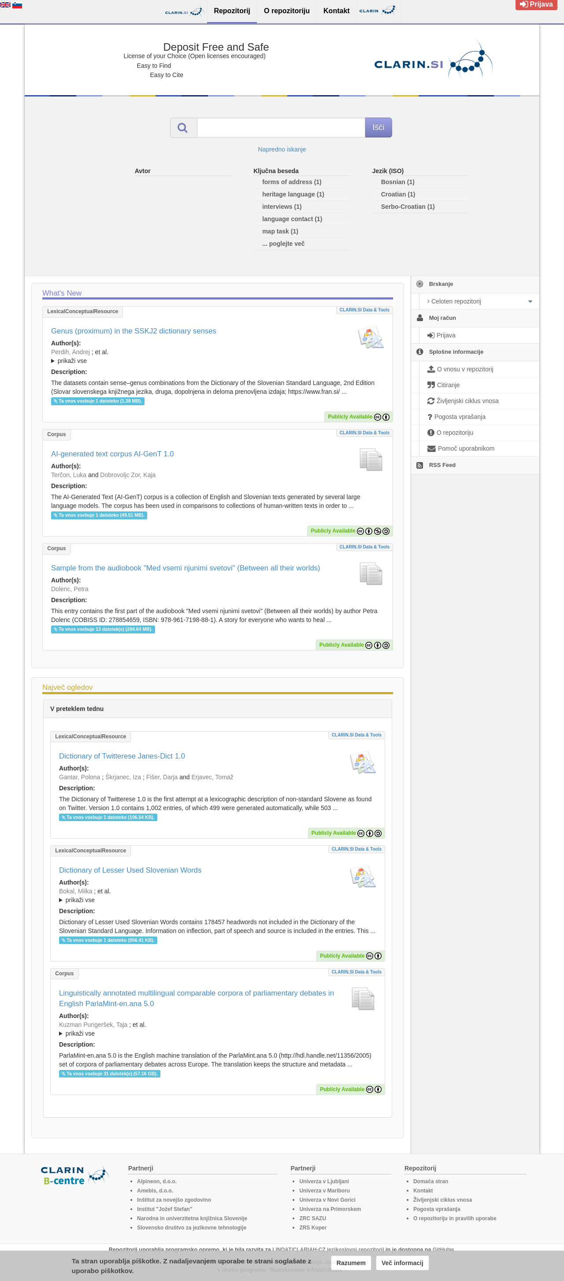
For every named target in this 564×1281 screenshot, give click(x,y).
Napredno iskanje (282, 149)
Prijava (536, 4)
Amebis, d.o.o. (155, 1191)
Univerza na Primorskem (330, 1209)
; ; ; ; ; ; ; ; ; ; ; (217, 356)
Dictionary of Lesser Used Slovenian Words (130, 870)
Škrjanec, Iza (123, 777)
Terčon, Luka (68, 474)
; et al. (217, 356)
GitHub (441, 1250)
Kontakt (423, 1191)
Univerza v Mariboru (324, 1191)
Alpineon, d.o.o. (157, 1181)
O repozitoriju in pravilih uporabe (455, 1218)
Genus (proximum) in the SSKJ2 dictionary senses (133, 331)
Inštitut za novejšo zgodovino (174, 1200)
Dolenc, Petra (70, 588)
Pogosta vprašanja (436, 1209)
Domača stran (430, 1181)
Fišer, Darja (162, 777)
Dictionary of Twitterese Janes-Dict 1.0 (122, 756)
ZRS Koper (313, 1228)
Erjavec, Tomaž (212, 777)
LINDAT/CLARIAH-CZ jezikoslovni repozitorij (328, 1250)
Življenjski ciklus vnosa (442, 1200)
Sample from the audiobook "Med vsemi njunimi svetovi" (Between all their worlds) (185, 568)
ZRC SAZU (312, 1218)
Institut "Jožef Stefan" (164, 1209)
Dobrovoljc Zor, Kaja (128, 474)
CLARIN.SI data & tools (365, 309)
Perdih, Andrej (70, 351)
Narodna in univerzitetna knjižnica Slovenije (192, 1218)
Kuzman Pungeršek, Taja (93, 1024)
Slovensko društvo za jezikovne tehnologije (191, 1228)
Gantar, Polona (79, 777)
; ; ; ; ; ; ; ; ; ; (217, 895)
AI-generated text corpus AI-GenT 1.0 (112, 454)
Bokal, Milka (75, 891)
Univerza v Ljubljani (324, 1181)
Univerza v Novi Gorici (327, 1200)
